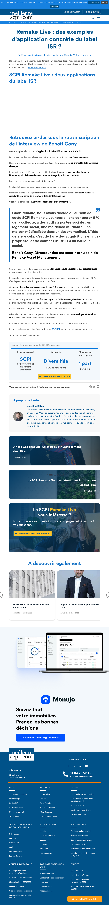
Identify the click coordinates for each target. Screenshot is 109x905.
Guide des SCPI (77, 871)
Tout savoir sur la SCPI (18, 794)
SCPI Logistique (46, 891)
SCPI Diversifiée (46, 886)
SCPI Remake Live (37, 67)
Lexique (43, 840)
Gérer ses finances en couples (20, 891)
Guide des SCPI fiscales (80, 875)
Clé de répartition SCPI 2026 (20, 882)
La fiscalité (13, 803)
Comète (43, 798)
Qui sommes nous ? (16, 807)
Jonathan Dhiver (34, 55)
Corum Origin (45, 794)
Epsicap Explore (15, 856)
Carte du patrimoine (78, 814)
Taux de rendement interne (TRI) (83, 849)
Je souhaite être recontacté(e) (32, 533)
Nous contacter (46, 853)
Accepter (54, 6)
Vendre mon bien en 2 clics (81, 810)
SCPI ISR (56, 329)
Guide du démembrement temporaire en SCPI (80, 880)
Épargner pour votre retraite (81, 840)
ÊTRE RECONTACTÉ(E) (84, 899)
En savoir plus (94, 2)
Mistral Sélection (15, 851)
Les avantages (14, 798)
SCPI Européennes (47, 873)
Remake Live (14, 843)
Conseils (43, 844)
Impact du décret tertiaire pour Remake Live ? (80, 606)
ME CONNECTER (92, 12)
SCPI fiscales (14, 816)
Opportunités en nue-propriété (82, 794)
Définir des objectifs (78, 844)
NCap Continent (46, 812)
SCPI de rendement (16, 812)
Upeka (11, 847)
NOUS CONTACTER (72, 12)
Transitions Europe (47, 807)
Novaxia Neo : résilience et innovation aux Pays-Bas (31, 606)
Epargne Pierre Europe (48, 816)
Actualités (44, 849)
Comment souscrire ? (48, 835)
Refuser (104, 2)
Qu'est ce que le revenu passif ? (21, 877)
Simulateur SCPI (77, 805)
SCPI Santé (44, 882)
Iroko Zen (12, 838)
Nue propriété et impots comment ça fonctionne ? (19, 872)
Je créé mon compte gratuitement (40, 737)
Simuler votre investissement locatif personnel (82, 799)
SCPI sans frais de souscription (52, 878)
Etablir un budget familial (81, 831)
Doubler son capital (16, 886)
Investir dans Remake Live (54, 376)
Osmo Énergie (45, 803)
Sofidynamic (14, 834)
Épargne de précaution (79, 835)
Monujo (43, 831)
